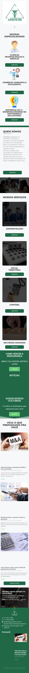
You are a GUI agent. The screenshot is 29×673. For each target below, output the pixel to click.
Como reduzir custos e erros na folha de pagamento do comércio (13, 568)
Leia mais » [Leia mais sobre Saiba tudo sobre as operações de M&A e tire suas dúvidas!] (3, 479)
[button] (14, 27)
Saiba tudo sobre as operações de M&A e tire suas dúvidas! (21, 652)
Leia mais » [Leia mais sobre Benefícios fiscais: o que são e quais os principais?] (3, 529)
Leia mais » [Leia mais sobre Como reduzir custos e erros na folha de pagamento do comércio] (3, 579)
